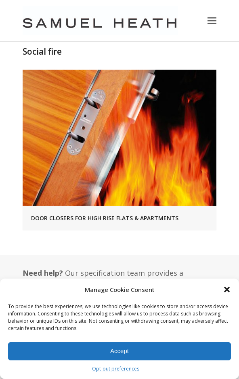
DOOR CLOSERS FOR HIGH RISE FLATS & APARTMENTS (104, 218)
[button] (227, 289)
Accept (119, 350)
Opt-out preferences (115, 368)
